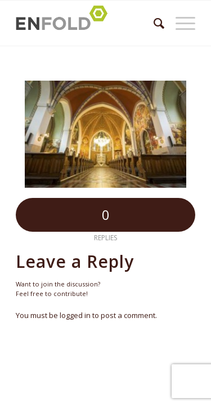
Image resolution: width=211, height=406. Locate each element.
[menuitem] (153, 23)
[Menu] (179, 23)
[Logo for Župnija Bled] (87, 23)
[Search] (153, 23)
